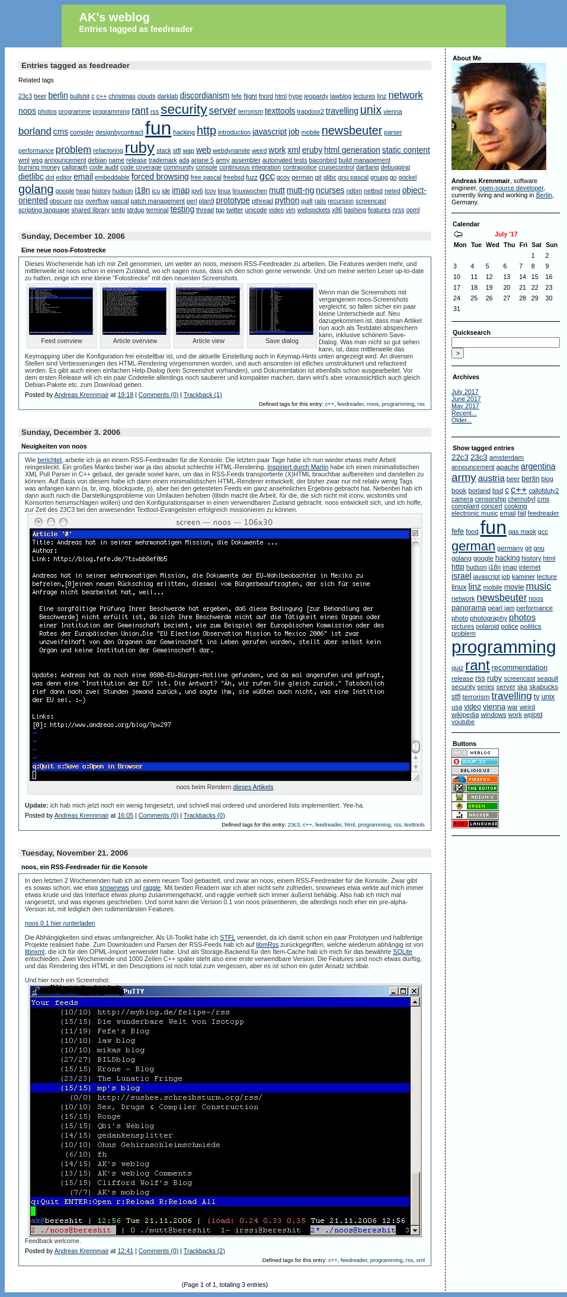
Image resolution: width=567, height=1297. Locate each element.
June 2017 (466, 398)
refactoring (108, 150)
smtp (118, 209)
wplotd (533, 714)
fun (158, 128)
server (223, 110)
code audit (103, 167)
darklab (168, 96)
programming (111, 111)
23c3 (25, 96)
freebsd (234, 177)
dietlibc (31, 176)
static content (406, 150)
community (179, 167)
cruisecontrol (336, 167)
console (206, 167)
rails (320, 200)
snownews (114, 887)
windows (493, 714)
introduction (234, 132)
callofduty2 (543, 490)
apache (507, 466)
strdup (136, 209)
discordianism (204, 95)
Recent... (464, 413)
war (512, 706)
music (539, 586)
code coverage (141, 167)
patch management (158, 200)
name (116, 160)
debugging (395, 167)
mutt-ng (301, 190)
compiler (82, 132)
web (203, 150)
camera (462, 498)
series (485, 686)
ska (522, 686)
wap (188, 150)
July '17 (506, 234)
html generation (352, 150)
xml (293, 150)
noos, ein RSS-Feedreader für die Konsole (84, 866)
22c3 (460, 457)
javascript (269, 131)
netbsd (373, 190)
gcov (283, 177)
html (281, 96)
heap (83, 190)
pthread (262, 200)
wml (24, 160)
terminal (157, 209)
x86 (337, 209)
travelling (342, 111)
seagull (547, 678)
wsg (37, 160)
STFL (227, 937)
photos (47, 111)
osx (79, 200)
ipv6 (197, 190)
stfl (177, 150)
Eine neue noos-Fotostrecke (63, 250)
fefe (236, 96)
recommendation (520, 668)
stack (163, 150)
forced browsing (160, 176)
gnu (539, 548)
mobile (310, 132)
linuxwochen (249, 190)
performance (36, 150)
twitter (234, 209)
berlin (58, 95)
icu (156, 190)
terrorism (250, 111)
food (472, 531)
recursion (341, 200)
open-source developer (511, 187)
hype (295, 96)
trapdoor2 (310, 111)
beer (40, 96)
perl (192, 200)
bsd (497, 490)
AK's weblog (114, 17)
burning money (39, 167)
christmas (122, 96)
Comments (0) (159, 394)
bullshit (79, 96)
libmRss (267, 944)
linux (223, 190)
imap (181, 190)
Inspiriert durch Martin (297, 466)
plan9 (206, 200)
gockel (408, 177)
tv (537, 697)
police (509, 626)
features (379, 209)
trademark (163, 160)
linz (381, 96)
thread (205, 209)
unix (371, 109)
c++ (101, 96)
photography (488, 618)
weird (259, 150)
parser (393, 132)
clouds (146, 96)
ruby (140, 147)
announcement (65, 160)
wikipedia (465, 714)
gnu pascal (353, 177)
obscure (61, 200)
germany (510, 548)
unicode (256, 209)
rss (154, 111)
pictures (462, 626)
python (287, 200)
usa (456, 706)
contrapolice (299, 167)
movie (514, 587)
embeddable (112, 177)
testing (183, 209)
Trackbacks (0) (204, 815)
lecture (547, 576)
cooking (515, 506)
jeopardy (316, 96)
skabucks (543, 686)
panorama (468, 607)
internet (530, 567)
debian (97, 160)
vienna (392, 111)
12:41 (125, 1250)
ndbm (354, 190)
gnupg (379, 177)
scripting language (44, 209)
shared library (90, 209)
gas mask (522, 531)
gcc (267, 176)
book (458, 490)
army (223, 160)
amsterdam (506, 457)
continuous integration (250, 167)
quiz (457, 667)
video (276, 209)
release (136, 160)
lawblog (340, 96)
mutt (277, 190)
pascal (120, 200)
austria (491, 478)
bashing (355, 209)
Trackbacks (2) (204, 1250)
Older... (461, 420)
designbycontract (119, 132)
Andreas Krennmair (82, 394)
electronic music (474, 513)
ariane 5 (202, 160)
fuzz (252, 177)
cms (60, 131)
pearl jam (501, 607)
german (302, 177)
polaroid (487, 626)
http (206, 130)
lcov (210, 190)
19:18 (125, 394)
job (294, 131)
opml (412, 209)
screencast (370, 200)
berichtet (49, 459)
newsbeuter (352, 130)
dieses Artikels (253, 786)
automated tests (284, 160)
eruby (312, 150)
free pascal (206, 177)
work (277, 150)
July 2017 (465, 391)
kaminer (523, 576)
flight (250, 96)
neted (393, 190)
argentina (538, 466)
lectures (364, 96)
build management (364, 160)
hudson (123, 190)
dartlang (367, 167)
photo (459, 618)
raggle (152, 887)
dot (50, 177)
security (184, 109)
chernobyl (522, 498)
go (393, 177)
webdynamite (231, 150)
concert (491, 506)
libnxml (34, 951)
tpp (220, 209)
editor (64, 177)
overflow (97, 200)
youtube (463, 721)
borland (35, 131)
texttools (280, 111)
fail (522, 513)
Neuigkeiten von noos (54, 446)
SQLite (402, 951)
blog (547, 478)
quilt (307, 200)
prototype (233, 200)
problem (73, 149)
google (65, 190)
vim (291, 209)
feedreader (350, 404)
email (83, 176)
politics (531, 626)
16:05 (125, 815)
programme (75, 111)
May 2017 (465, 405)
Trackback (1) (203, 394)
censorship (491, 498)
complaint (465, 506)
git (318, 177)
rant (140, 110)
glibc (330, 177)
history (101, 190)
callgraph (74, 167)
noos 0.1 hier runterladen (60, 923)
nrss (398, 209)
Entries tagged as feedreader (136, 29)
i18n (142, 190)
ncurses (330, 190)
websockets (314, 209)
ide (166, 190)
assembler (246, 160)
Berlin (544, 194)
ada (184, 160)
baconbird (323, 160)
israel (461, 576)
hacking (184, 132)
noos (27, 111)
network (405, 95)
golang (36, 189)
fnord (266, 96)
